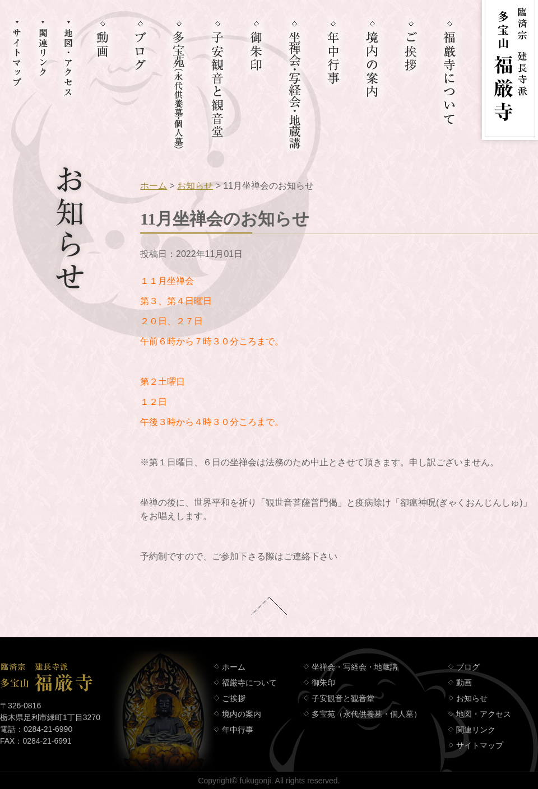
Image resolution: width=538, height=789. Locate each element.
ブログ (468, 666)
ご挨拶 (233, 698)
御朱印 (323, 682)
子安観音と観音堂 (343, 698)
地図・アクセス (483, 713)
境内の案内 (241, 713)
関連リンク (475, 729)
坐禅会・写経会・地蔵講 (355, 666)
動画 (464, 682)
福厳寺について (249, 682)
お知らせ (195, 185)
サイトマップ (479, 745)
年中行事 (237, 729)
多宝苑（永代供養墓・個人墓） (366, 713)
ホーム (153, 185)
